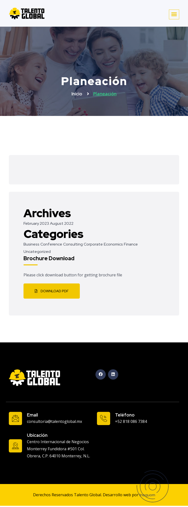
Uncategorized (37, 251)
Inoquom (147, 494)
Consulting (73, 244)
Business (31, 244)
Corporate (93, 244)
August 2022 (61, 223)
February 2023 (36, 223)
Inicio (77, 94)
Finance (131, 244)
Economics (113, 244)
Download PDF (52, 291)
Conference (51, 244)
